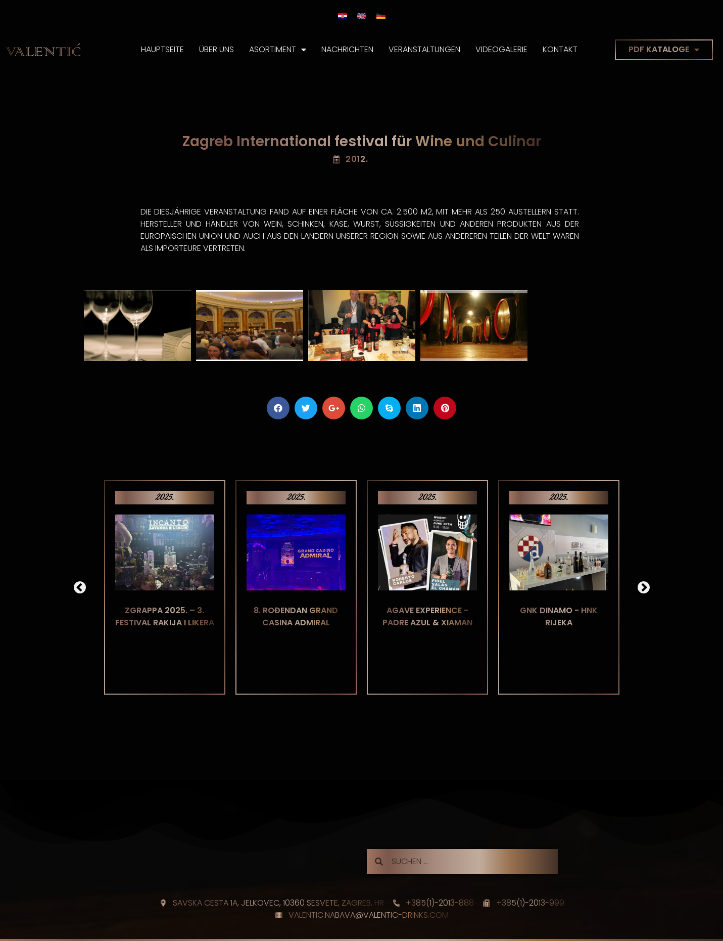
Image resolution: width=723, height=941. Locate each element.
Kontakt (560, 49)
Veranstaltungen (424, 49)
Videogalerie (501, 49)
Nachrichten (347, 49)
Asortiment (277, 49)
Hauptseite (162, 49)
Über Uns (216, 49)
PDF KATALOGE (664, 49)
